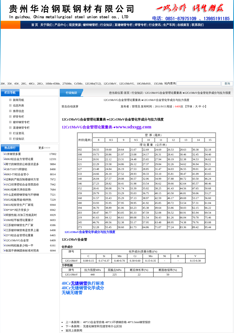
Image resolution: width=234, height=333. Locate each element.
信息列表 (18, 105)
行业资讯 (155, 25)
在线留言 (183, 25)
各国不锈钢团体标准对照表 (22, 250)
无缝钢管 (79, 283)
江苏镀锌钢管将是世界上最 (22, 230)
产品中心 (60, 25)
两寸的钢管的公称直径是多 (22, 164)
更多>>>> (44, 147)
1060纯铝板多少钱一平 (19, 245)
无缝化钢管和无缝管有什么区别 (102, 326)
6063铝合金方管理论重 (19, 159)
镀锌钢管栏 (90, 25)
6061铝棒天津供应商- (19, 189)
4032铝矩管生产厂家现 (19, 204)
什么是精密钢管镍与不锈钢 (22, 194)
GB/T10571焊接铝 (16, 169)
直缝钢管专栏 (123, 25)
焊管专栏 (141, 25)
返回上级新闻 (74, 330)
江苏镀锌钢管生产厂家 (19, 225)
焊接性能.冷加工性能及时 (21, 215)
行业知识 (106, 25)
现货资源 (75, 25)
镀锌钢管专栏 (21, 122)
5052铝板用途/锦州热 (18, 199)
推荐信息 (18, 111)
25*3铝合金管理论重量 (19, 235)
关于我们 (46, 25)
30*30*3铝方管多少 (17, 210)
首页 (127, 92)
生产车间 (169, 25)
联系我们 (198, 25)
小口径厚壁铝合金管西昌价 (22, 184)
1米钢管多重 (14, 154)
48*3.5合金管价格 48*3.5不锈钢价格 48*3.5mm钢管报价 (117, 322)
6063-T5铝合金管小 (17, 174)
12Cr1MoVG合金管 (17, 240)
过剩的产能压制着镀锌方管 (22, 179)
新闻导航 (18, 100)
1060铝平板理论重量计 (19, 220)
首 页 (34, 25)
